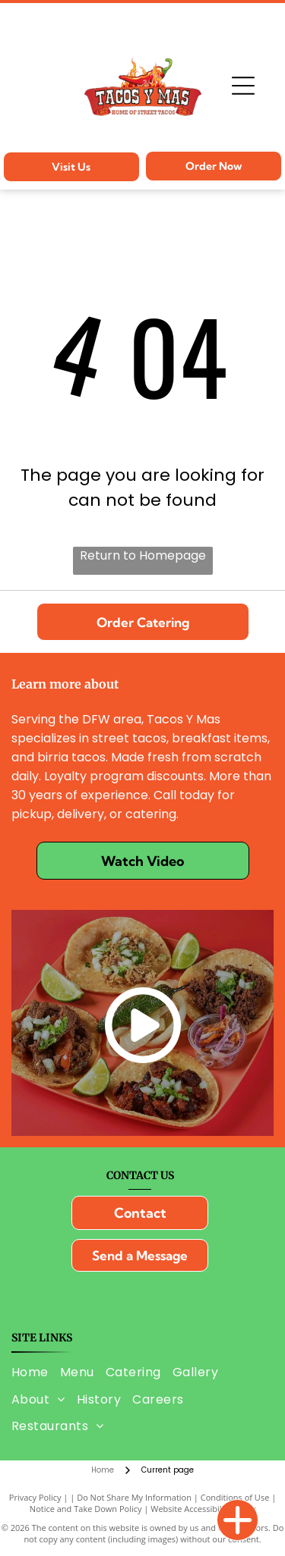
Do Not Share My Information (134, 1497)
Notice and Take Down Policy (86, 1508)
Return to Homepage (143, 555)
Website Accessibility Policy (202, 1508)
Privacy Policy (35, 1497)
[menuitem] (35, 1372)
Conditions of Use (235, 1497)
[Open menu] (243, 85)
